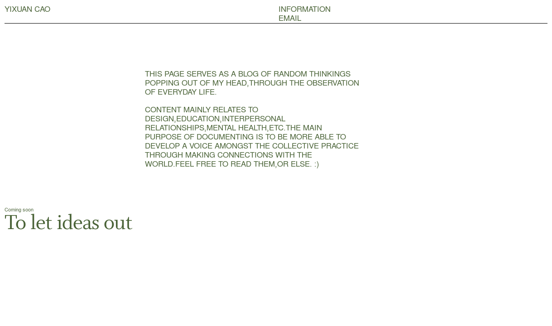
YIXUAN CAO (27, 8)
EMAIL (289, 17)
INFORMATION (304, 8)
